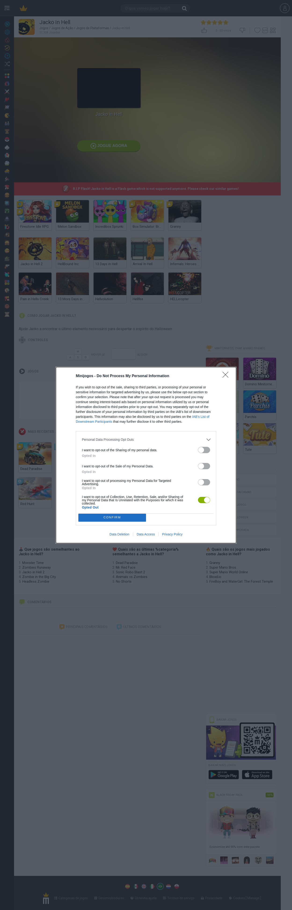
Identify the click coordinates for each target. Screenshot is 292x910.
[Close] (227, 376)
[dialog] (146, 455)
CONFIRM (112, 517)
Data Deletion (119, 534)
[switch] (204, 450)
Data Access (146, 534)
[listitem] (146, 439)
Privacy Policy (172, 534)
